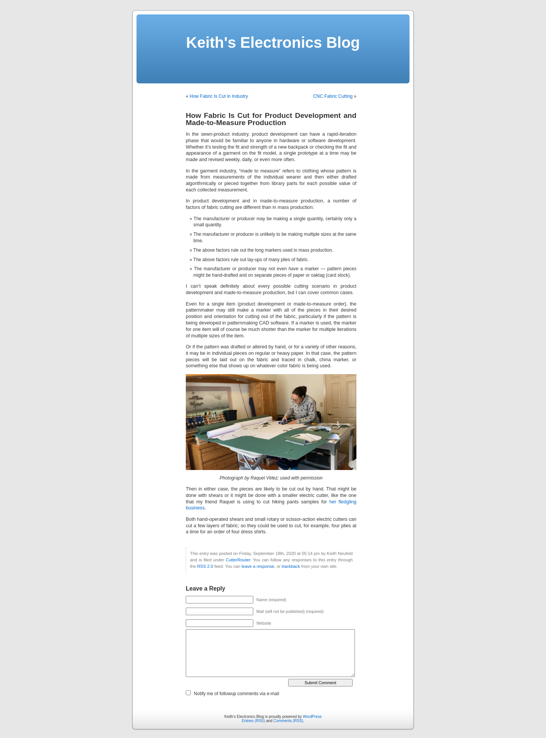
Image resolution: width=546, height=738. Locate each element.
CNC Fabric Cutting (333, 96)
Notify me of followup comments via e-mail (236, 693)
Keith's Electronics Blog (273, 42)
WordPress (312, 716)
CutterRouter (238, 560)
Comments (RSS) (288, 721)
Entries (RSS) (253, 721)
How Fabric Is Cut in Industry (219, 96)
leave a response (258, 566)
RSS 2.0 (205, 566)
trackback (291, 566)
